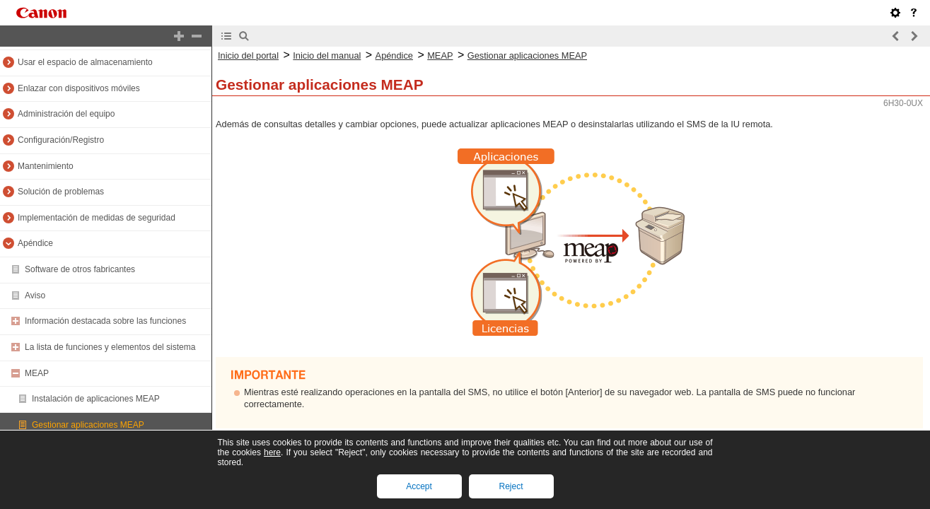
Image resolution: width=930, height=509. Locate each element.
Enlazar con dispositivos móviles (79, 88)
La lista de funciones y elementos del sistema (110, 347)
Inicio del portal (248, 55)
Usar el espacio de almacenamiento (85, 62)
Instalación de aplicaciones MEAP (96, 399)
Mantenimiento (46, 166)
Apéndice (35, 243)
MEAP (37, 373)
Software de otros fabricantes (80, 269)
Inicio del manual (327, 55)
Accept (419, 486)
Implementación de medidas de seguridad (96, 218)
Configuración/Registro (61, 140)
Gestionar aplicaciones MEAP (88, 425)
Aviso (35, 295)
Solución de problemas (61, 192)
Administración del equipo (66, 114)
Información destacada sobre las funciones (105, 321)
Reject (511, 486)
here (272, 452)
